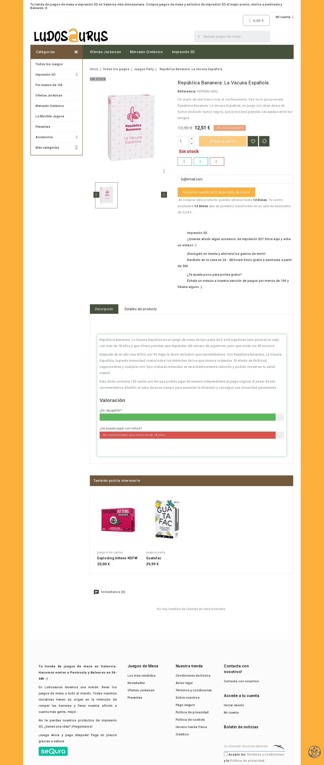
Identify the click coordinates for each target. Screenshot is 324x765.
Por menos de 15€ (49, 85)
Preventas (43, 126)
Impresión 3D (183, 52)
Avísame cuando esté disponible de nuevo (216, 192)
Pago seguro (185, 705)
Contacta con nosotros (241, 681)
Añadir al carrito (223, 141)
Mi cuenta (231, 712)
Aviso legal (184, 683)
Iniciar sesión (234, 705)
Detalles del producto (141, 309)
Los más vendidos (142, 675)
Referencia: (187, 91)
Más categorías (57, 147)
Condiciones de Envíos (193, 675)
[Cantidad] (183, 141)
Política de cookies (190, 719)
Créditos (182, 734)
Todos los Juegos (49, 64)
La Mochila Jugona (50, 116)
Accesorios (57, 137)
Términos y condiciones (194, 690)
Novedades (136, 683)
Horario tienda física (191, 727)
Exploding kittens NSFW (117, 558)
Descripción (104, 309)
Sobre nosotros (188, 697)
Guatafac (154, 558)
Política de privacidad (192, 712)
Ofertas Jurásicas (105, 52)
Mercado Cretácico (146, 52)
